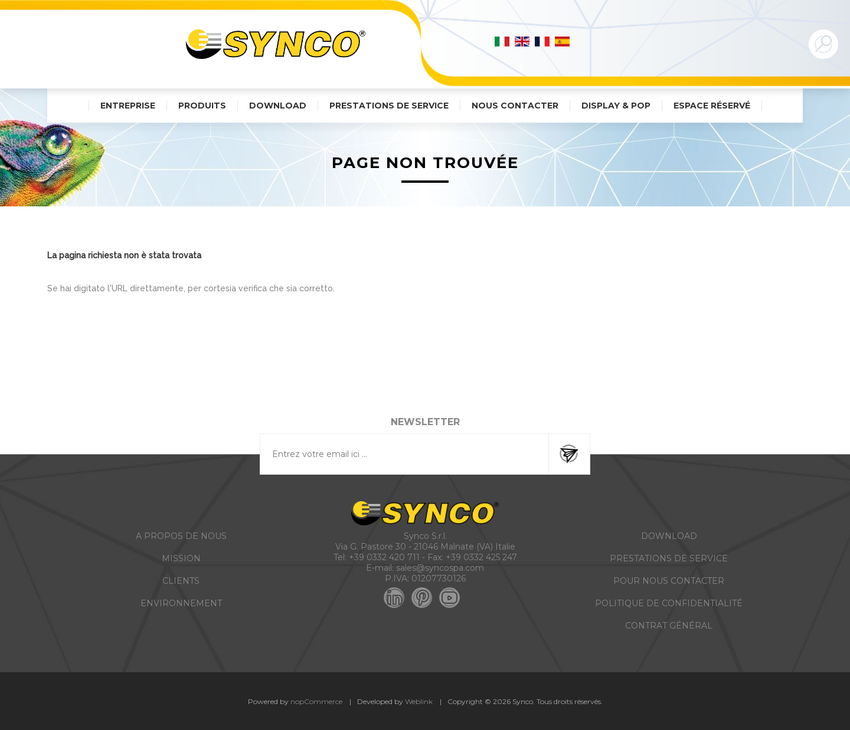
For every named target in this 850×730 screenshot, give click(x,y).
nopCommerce (316, 701)
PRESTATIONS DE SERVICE (669, 558)
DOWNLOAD (669, 536)
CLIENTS (181, 581)
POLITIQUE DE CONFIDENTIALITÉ (669, 603)
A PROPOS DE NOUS (181, 536)
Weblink (419, 701)
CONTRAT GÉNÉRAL (668, 625)
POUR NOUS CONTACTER (668, 581)
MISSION (181, 558)
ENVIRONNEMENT (181, 603)
